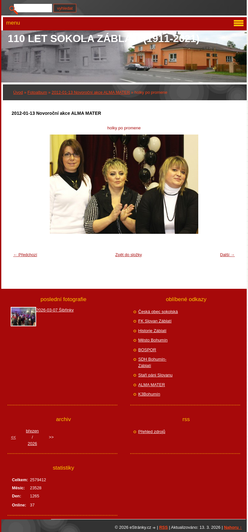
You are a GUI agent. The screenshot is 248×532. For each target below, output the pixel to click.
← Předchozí (25, 254)
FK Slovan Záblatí (154, 321)
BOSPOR (147, 349)
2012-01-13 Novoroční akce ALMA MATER (91, 92)
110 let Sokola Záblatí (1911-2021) (104, 38)
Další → (227, 254)
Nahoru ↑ (233, 527)
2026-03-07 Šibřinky (55, 310)
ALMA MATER (151, 384)
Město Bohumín (153, 340)
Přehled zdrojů (151, 431)
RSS (163, 527)
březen (32, 431)
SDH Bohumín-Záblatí (152, 362)
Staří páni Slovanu (155, 375)
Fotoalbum (37, 92)
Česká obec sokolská (158, 311)
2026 (32, 443)
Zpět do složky (128, 254)
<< (13, 437)
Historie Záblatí (152, 330)
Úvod (18, 92)
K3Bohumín (149, 394)
